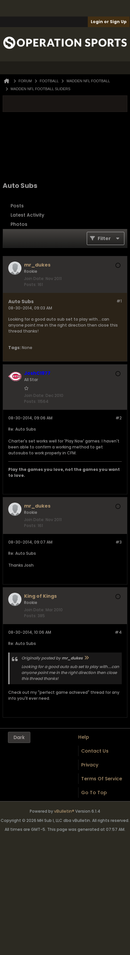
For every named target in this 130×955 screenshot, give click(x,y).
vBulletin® (64, 811)
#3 (118, 542)
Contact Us (95, 751)
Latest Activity (27, 215)
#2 (118, 418)
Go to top (94, 792)
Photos (19, 224)
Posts (17, 205)
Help (83, 737)
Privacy (89, 764)
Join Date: (34, 278)
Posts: (30, 284)
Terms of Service (101, 778)
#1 (119, 301)
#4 (118, 632)
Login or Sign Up (109, 21)
